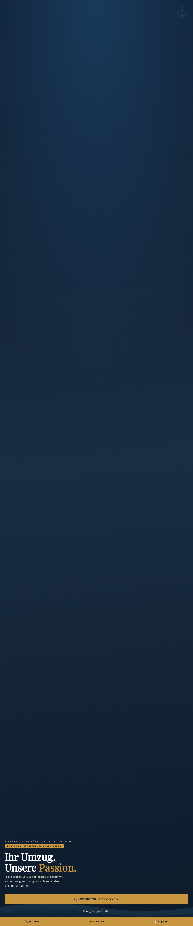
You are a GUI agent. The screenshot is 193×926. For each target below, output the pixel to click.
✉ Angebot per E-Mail (96, 911)
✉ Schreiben (96, 921)
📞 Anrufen (32, 921)
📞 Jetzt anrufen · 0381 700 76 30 (96, 899)
